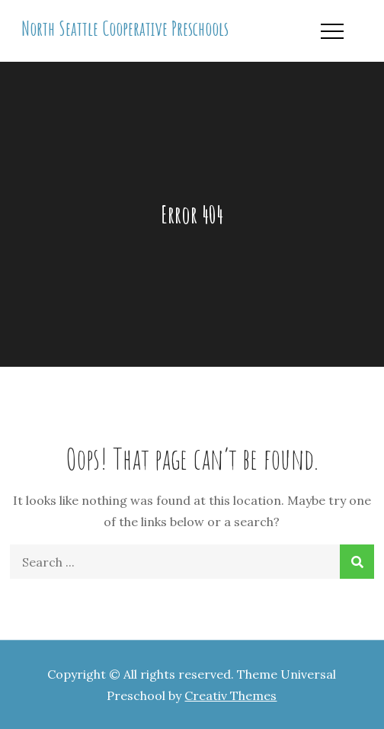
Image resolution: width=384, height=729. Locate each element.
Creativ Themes (230, 695)
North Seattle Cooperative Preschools (125, 28)
